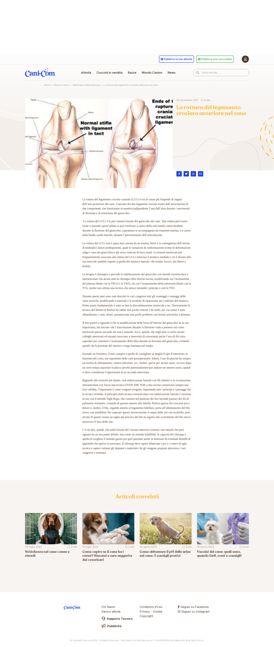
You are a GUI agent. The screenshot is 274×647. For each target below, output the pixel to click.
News (172, 72)
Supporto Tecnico (117, 618)
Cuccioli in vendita (109, 72)
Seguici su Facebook (193, 607)
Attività (86, 72)
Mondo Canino (152, 72)
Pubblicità (111, 626)
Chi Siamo (108, 607)
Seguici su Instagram (194, 611)
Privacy (145, 611)
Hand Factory (197, 640)
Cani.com (40, 72)
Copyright (146, 616)
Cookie (157, 611)
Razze (132, 72)
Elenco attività (111, 611)
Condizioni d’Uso (151, 607)
